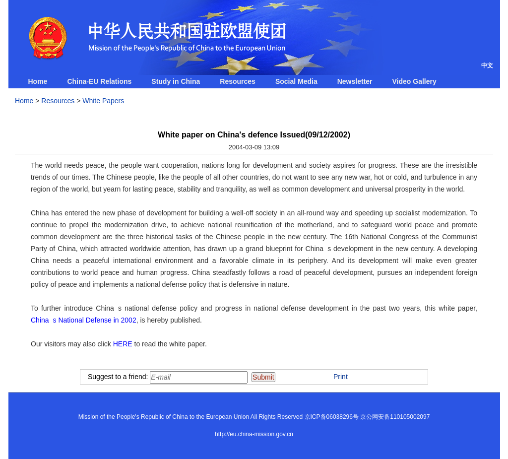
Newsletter (355, 81)
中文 (487, 65)
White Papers (103, 101)
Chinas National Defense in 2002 (83, 320)
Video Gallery (414, 81)
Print (340, 377)
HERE (122, 344)
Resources (237, 81)
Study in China (175, 81)
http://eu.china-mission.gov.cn (254, 434)
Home (38, 81)
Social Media (296, 81)
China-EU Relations (99, 81)
